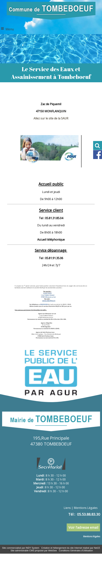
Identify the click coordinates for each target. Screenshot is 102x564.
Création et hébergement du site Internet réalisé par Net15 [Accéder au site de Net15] (70, 548)
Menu (9, 29)
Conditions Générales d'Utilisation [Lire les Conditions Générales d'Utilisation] (76, 550)
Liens (67, 508)
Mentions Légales (86, 508)
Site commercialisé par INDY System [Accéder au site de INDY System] (20, 548)
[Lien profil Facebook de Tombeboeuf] (97, 158)
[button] (97, 145)
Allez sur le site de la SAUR (51, 118)
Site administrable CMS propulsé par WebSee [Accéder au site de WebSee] (33, 550)
